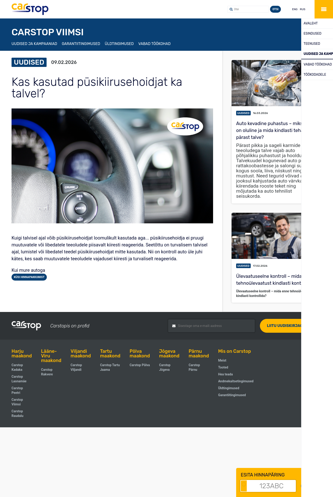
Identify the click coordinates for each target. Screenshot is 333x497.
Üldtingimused (119, 44)
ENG (295, 9)
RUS (302, 9)
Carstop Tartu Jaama (110, 367)
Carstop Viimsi (17, 402)
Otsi (275, 9)
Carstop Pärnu (194, 367)
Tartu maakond (110, 353)
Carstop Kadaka (17, 367)
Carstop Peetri (17, 390)
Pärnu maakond (199, 353)
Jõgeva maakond (169, 353)
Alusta (314, 486)
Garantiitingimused (81, 44)
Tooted (223, 367)
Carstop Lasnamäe (19, 379)
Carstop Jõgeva (164, 367)
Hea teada (225, 374)
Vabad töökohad (154, 44)
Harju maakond (22, 353)
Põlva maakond (140, 353)
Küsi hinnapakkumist (29, 277)
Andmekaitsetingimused (235, 381)
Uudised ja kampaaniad (34, 44)
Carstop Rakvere (47, 372)
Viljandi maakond (81, 353)
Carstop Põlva (140, 365)
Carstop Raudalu (17, 413)
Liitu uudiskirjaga (286, 325)
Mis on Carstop (234, 351)
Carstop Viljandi (76, 367)
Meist (222, 360)
